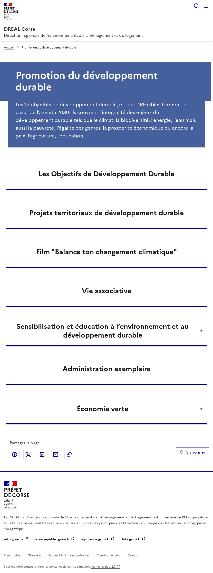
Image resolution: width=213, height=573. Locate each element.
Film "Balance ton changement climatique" (106, 251)
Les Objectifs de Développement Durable (106, 173)
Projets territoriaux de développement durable (106, 212)
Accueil (9, 47)
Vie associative (106, 290)
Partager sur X (28, 454)
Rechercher (196, 6)
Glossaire (34, 555)
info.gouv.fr (13, 539)
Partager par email (55, 454)
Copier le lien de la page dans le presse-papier (69, 454)
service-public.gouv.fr (52, 539)
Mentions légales (108, 555)
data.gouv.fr (131, 539)
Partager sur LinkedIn (42, 454)
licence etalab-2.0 (103, 566)
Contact (134, 555)
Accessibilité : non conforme (69, 555)
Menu (206, 6)
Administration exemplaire (107, 368)
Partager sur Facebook (14, 454)
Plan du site (12, 555)
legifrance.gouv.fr (95, 539)
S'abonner (192, 452)
